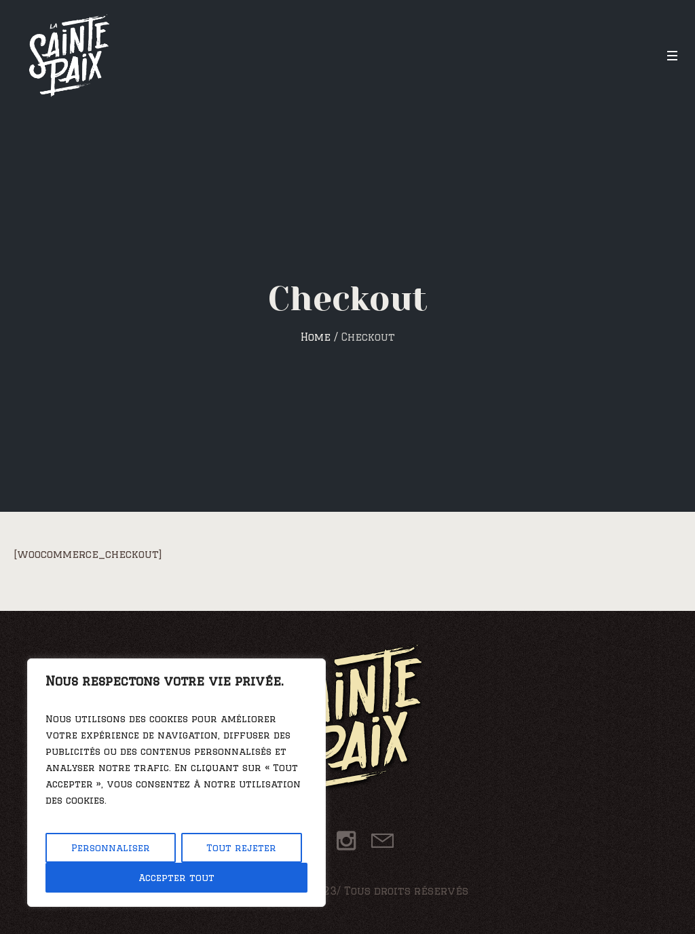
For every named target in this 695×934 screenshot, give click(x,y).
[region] (176, 782)
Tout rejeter (241, 847)
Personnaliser (110, 847)
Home (316, 337)
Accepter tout (176, 877)
